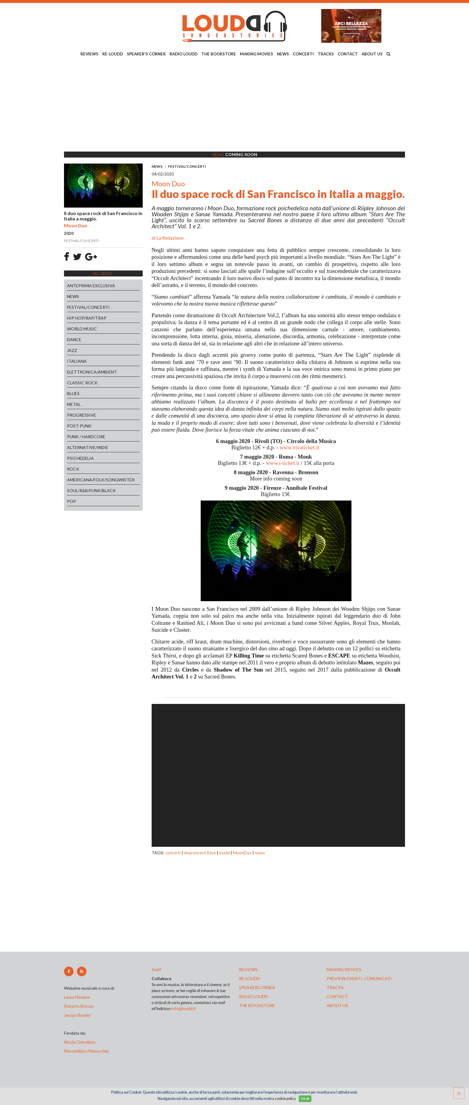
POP (71, 501)
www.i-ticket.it (282, 463)
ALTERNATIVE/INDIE (87, 447)
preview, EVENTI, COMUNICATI (359, 978)
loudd (224, 852)
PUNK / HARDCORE (86, 436)
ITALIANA (77, 361)
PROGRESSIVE (81, 415)
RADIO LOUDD (183, 54)
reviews (248, 969)
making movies (344, 969)
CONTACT (348, 54)
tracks (335, 987)
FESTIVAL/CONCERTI (88, 307)
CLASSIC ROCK (82, 382)
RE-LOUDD (112, 54)
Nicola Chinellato (79, 1041)
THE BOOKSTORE (218, 54)
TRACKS (326, 54)
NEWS (283, 54)
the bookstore (257, 1005)
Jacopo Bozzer (77, 1015)
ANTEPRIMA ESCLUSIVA (91, 285)
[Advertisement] (234, 105)
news (260, 852)
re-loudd (249, 978)
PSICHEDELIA (80, 458)
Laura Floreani (78, 997)
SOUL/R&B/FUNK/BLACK (91, 490)
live (213, 852)
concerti (173, 852)
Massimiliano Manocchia (86, 1050)
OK (305, 1098)
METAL (74, 404)
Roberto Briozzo (79, 1006)
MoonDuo (242, 852)
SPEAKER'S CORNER (146, 54)
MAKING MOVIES (256, 54)
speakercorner (257, 987)
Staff (156, 969)
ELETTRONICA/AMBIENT (92, 371)
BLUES (73, 393)
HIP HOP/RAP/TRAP (86, 318)
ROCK (73, 468)
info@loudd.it (183, 1008)
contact (337, 996)
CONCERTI (303, 54)
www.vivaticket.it (299, 447)
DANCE (74, 339)
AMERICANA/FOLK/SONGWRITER (101, 479)
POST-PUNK (79, 425)
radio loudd (253, 996)
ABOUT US (372, 54)
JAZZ (72, 350)
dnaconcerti (195, 852)
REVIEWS (89, 54)
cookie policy (285, 1098)
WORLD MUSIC (82, 328)
